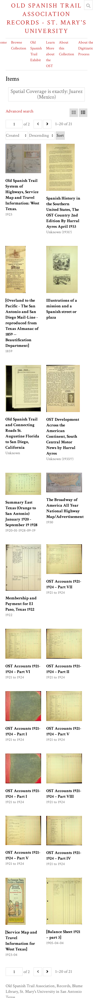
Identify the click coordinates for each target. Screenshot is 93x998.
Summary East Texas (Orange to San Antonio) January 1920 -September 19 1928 (21, 514)
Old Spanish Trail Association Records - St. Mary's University (47, 18)
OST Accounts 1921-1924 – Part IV (63, 855)
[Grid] (74, 112)
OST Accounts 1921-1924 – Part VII (63, 584)
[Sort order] (42, 135)
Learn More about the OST (50, 54)
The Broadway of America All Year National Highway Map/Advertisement (65, 508)
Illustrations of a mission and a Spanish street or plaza (61, 309)
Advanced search (19, 111)
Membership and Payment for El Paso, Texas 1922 (21, 603)
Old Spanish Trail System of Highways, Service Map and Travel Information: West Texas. (22, 195)
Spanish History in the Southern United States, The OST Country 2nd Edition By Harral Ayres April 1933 (63, 212)
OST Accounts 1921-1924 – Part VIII (63, 793)
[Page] (14, 124)
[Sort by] (17, 135)
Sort (60, 135)
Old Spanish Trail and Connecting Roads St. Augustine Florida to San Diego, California (22, 433)
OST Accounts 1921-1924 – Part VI (22, 668)
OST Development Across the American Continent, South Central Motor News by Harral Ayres (62, 436)
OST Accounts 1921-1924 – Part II (63, 668)
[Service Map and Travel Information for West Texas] (21, 941)
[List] (83, 112)
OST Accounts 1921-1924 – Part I (22, 731)
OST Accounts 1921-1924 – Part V (63, 731)
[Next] (47, 124)
